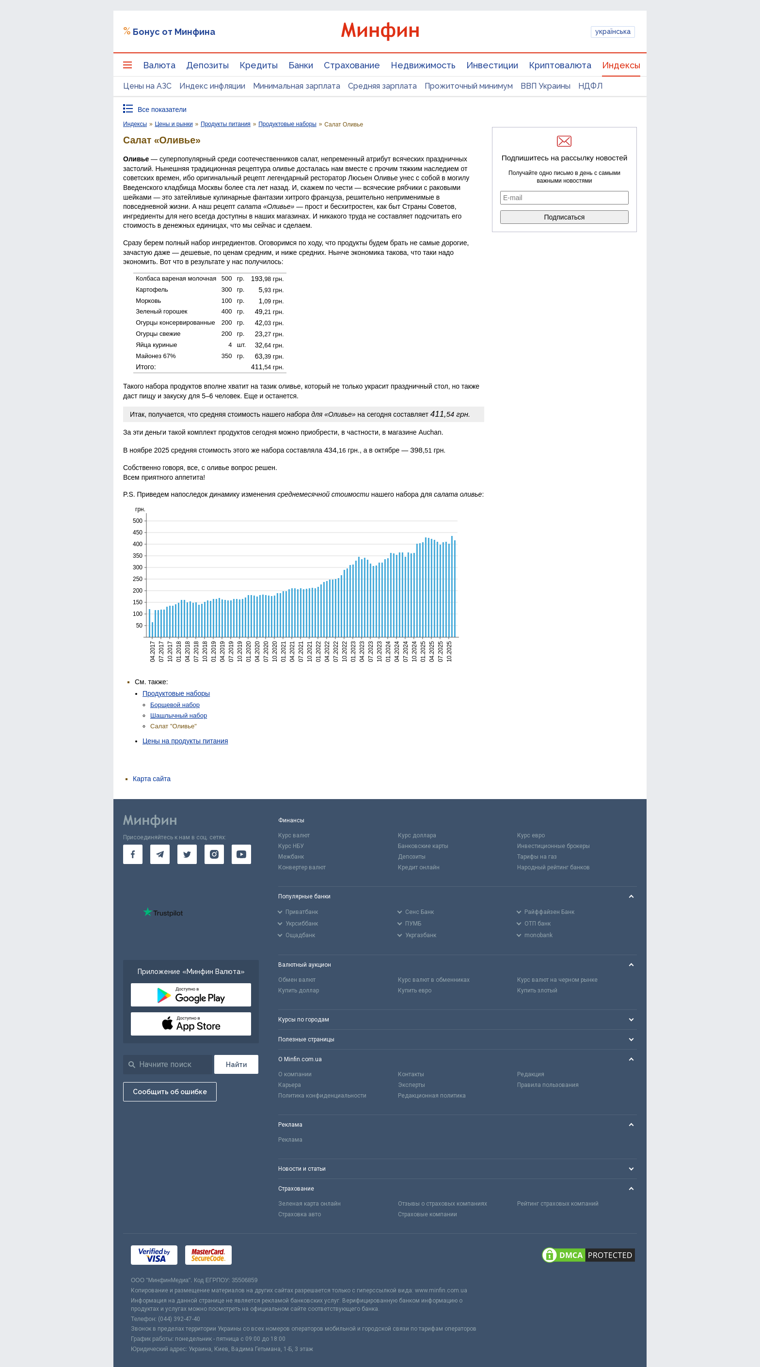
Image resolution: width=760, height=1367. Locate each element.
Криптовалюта (560, 65)
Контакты (411, 1074)
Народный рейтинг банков (553, 867)
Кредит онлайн (419, 867)
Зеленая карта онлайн (309, 1203)
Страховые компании (427, 1214)
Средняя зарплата (382, 86)
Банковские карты (423, 846)
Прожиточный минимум (469, 86)
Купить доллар (298, 990)
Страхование (352, 65)
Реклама (290, 1139)
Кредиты (258, 65)
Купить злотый (537, 990)
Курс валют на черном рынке (557, 979)
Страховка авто (299, 1214)
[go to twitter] (187, 854)
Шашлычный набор (178, 715)
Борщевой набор (175, 704)
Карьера (289, 1085)
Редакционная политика (432, 1095)
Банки (300, 65)
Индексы (621, 65)
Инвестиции (492, 65)
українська (613, 31)
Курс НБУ (291, 846)
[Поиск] (236, 1064)
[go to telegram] (160, 854)
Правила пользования (548, 1085)
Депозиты (207, 65)
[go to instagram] (214, 854)
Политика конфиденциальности (322, 1095)
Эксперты (411, 1085)
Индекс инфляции (212, 86)
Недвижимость (423, 65)
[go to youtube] (241, 854)
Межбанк (291, 856)
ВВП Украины (545, 86)
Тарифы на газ (537, 856)
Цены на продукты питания (185, 741)
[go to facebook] (132, 854)
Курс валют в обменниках (434, 979)
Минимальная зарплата (296, 86)
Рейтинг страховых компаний (558, 1203)
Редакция (530, 1074)
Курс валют (294, 835)
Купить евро (414, 990)
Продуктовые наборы (176, 693)
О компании (295, 1074)
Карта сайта (152, 779)
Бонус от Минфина (174, 32)
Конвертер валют (302, 867)
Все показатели (162, 109)
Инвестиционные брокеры (553, 846)
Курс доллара (417, 835)
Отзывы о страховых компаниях (442, 1203)
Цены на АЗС (147, 86)
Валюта (159, 65)
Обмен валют (297, 979)
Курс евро (531, 835)
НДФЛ (590, 86)
